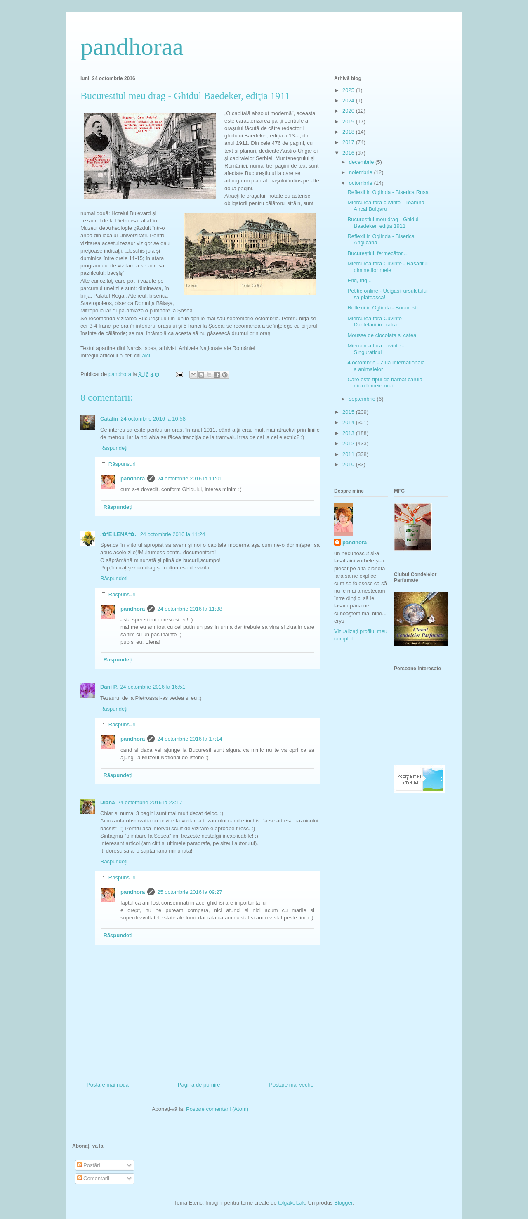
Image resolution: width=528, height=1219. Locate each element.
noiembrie (361, 172)
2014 (349, 422)
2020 (349, 111)
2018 (349, 132)
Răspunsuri (122, 464)
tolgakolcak (291, 1203)
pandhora (132, 478)
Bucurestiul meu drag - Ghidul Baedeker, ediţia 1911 (382, 222)
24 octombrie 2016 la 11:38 (189, 609)
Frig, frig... (359, 280)
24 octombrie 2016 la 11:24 (172, 534)
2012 (349, 443)
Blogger (343, 1203)
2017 (349, 142)
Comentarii (93, 1178)
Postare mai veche (291, 1085)
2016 (349, 153)
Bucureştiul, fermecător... (377, 253)
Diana (107, 802)
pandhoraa (132, 46)
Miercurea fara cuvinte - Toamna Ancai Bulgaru (385, 205)
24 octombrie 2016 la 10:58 (153, 419)
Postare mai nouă (108, 1085)
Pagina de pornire (199, 1085)
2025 (349, 90)
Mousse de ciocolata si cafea (381, 335)
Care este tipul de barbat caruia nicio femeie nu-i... (384, 382)
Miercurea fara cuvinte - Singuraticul (375, 349)
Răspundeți (113, 448)
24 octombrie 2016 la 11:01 (189, 478)
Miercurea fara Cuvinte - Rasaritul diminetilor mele (387, 266)
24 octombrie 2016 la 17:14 (189, 739)
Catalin (109, 419)
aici (146, 355)
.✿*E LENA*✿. (119, 534)
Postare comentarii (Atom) (217, 1109)
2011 (349, 454)
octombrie (361, 183)
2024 (349, 100)
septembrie (363, 399)
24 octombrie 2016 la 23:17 (149, 802)
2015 (349, 412)
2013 (349, 433)
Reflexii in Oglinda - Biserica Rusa (388, 192)
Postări (88, 1165)
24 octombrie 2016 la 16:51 (152, 687)
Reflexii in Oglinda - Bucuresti (382, 308)
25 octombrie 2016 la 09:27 (189, 892)
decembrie (362, 162)
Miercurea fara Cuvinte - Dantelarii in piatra (376, 321)
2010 (349, 464)
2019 (349, 121)
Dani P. (109, 687)
